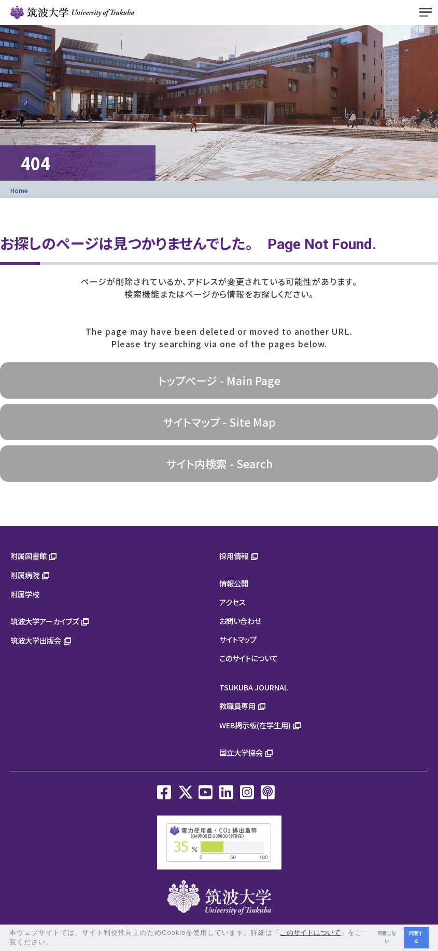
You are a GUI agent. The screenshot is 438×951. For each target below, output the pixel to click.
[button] (56, 943)
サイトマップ (238, 639)
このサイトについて (248, 658)
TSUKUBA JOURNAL (253, 687)
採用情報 (233, 555)
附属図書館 (28, 555)
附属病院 (24, 574)
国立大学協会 (241, 752)
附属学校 (24, 594)
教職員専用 (237, 705)
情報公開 (233, 583)
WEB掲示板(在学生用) (255, 724)
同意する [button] (416, 937)
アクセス (232, 601)
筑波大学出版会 (35, 640)
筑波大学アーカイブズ (44, 621)
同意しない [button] (386, 937)
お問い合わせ (240, 620)
